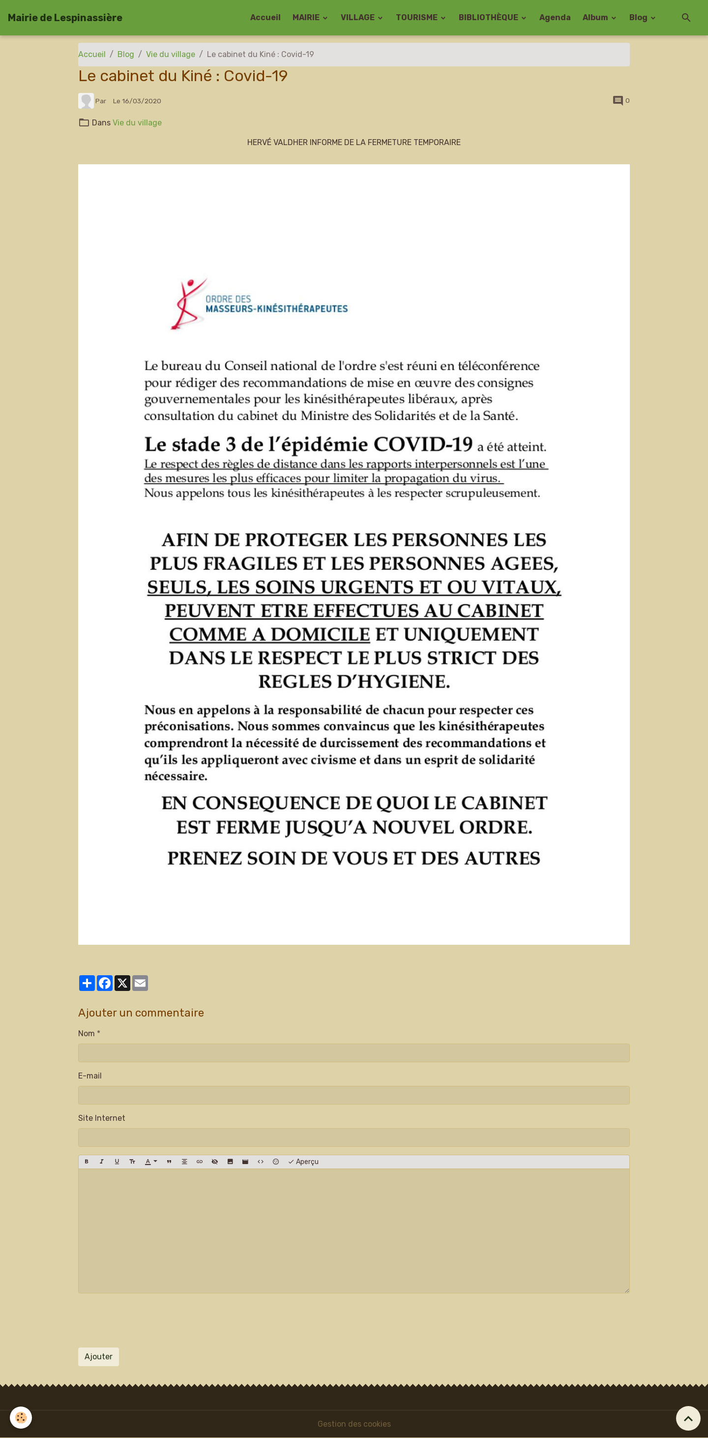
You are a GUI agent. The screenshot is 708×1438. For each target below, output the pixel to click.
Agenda (555, 17)
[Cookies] (21, 1418)
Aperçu (303, 1162)
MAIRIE (307, 17)
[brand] (65, 17)
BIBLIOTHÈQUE (489, 17)
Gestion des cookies (354, 1424)
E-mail (90, 1075)
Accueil (265, 17)
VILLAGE (358, 17)
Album (596, 17)
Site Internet (101, 1118)
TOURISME (417, 17)
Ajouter (99, 1356)
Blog (639, 17)
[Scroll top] (688, 1418)
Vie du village (170, 54)
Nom (86, 1033)
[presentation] (153, 1320)
